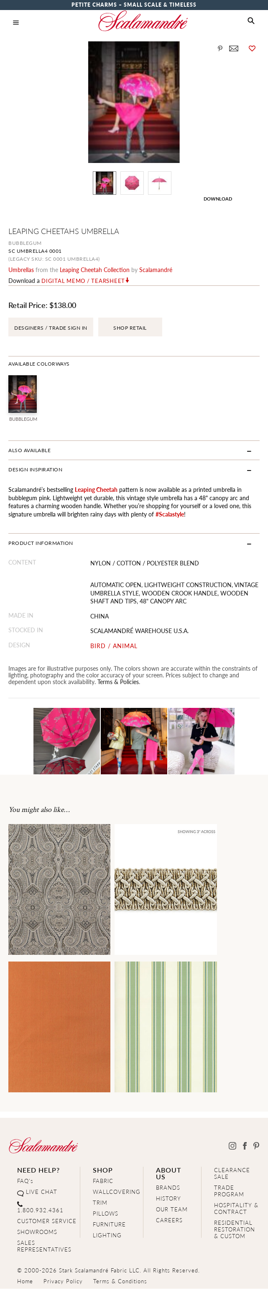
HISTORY (168, 1198)
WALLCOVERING (116, 1192)
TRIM (100, 1202)
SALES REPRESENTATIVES (44, 1246)
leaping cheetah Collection (95, 269)
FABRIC (103, 1181)
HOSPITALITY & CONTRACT (236, 1208)
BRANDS (168, 1187)
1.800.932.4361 (40, 1210)
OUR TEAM (172, 1209)
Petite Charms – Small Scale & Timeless (134, 4)
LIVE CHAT (41, 1192)
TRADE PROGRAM (229, 1190)
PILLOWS (105, 1213)
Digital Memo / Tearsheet (83, 281)
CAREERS (169, 1220)
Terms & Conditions (120, 1281)
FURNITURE (109, 1224)
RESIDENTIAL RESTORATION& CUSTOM (234, 1229)
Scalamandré (155, 269)
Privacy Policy (63, 1281)
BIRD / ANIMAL (114, 646)
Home (25, 1281)
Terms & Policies (118, 681)
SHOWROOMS (37, 1232)
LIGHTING (107, 1235)
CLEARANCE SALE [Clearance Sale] (232, 1173)
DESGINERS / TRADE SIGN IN (50, 327)
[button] (251, 21)
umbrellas (21, 269)
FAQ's (25, 1181)
